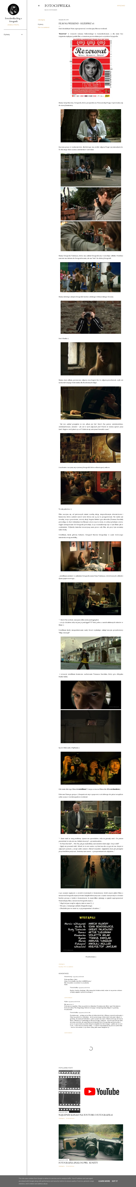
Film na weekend (43, 27)
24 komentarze (70, 1118)
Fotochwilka (74, 987)
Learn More (104, 1181)
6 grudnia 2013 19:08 (74, 1001)
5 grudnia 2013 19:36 (84, 987)
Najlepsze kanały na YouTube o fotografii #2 (86, 1114)
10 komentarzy (70, 1166)
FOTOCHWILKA (57, 5)
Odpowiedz (68, 997)
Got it (115, 1181)
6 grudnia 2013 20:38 (84, 1012)
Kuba (66, 1001)
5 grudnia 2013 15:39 (78, 976)
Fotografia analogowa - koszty (78, 1162)
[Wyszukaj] (121, 5)
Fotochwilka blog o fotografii (13, 20)
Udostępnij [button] (41, 20)
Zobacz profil (13, 25)
